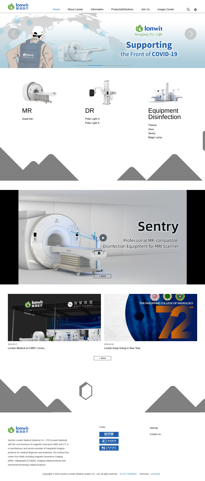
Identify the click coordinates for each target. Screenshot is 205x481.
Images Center (166, 9)
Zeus (151, 129)
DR (89, 110)
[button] (81, 65)
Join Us (145, 9)
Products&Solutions (122, 9)
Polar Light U (92, 118)
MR (27, 110)
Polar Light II (92, 123)
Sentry (151, 133)
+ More (102, 276)
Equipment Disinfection (164, 113)
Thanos (152, 125)
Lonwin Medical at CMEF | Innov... (27, 348)
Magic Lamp (155, 137)
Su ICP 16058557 (128, 474)
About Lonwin (75, 9)
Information (97, 9)
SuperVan (27, 118)
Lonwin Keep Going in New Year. (122, 348)
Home (56, 9)
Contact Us (155, 434)
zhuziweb (155, 474)
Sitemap (154, 428)
